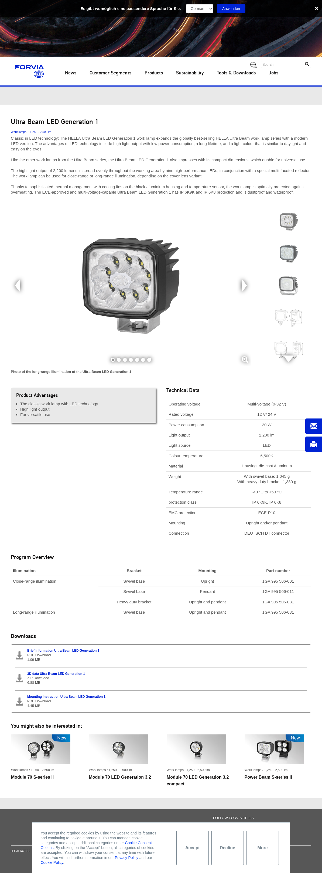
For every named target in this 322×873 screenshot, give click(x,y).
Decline (227, 847)
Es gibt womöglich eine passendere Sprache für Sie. (130, 8)
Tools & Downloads (236, 73)
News (70, 73)
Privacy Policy (126, 857)
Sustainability (190, 73)
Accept (192, 847)
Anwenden (231, 8)
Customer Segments (110, 73)
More (262, 847)
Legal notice (20, 854)
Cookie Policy (51, 862)
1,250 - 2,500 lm (40, 131)
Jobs (273, 73)
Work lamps (18, 131)
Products (154, 73)
